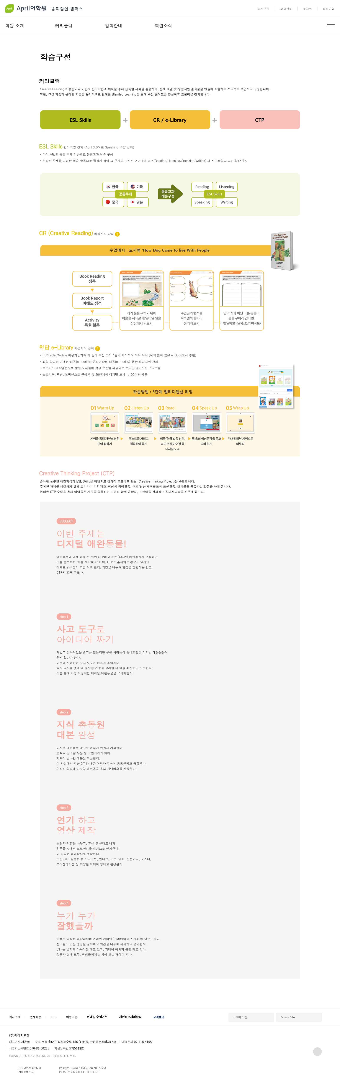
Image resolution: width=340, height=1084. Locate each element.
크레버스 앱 (240, 1017)
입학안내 (113, 25)
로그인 (307, 9)
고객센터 (286, 9)
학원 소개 (14, 25)
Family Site (288, 1017)
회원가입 (329, 9)
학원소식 (163, 25)
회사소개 (14, 1017)
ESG (54, 1017)
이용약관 (71, 1017)
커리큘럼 (63, 25)
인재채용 (35, 1017)
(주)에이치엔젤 (19, 1035)
